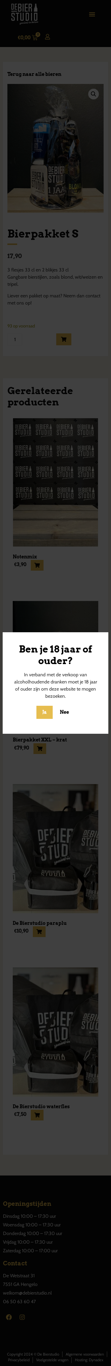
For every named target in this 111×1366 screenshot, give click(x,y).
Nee (64, 712)
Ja (44, 712)
